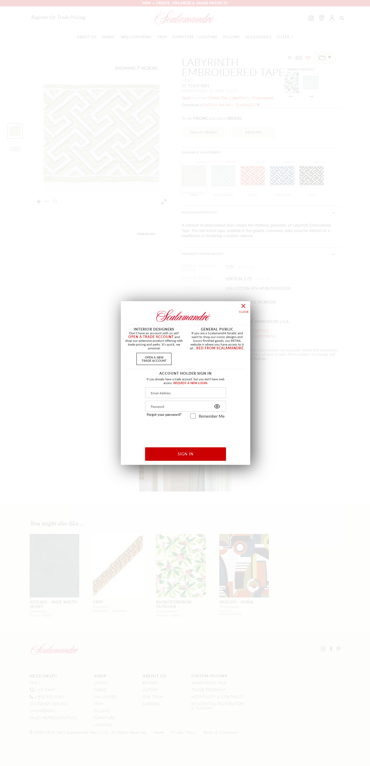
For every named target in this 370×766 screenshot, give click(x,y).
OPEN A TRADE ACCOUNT (151, 337)
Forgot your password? (164, 414)
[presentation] (185, 431)
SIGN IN (186, 453)
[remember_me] (193, 416)
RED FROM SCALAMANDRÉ (220, 348)
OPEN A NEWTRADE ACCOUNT (154, 358)
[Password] (185, 406)
